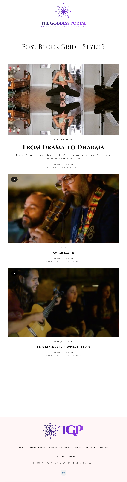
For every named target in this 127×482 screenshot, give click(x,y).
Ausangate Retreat (59, 447)
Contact (103, 447)
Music (64, 248)
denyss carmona (65, 164)
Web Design (67, 342)
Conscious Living (63, 140)
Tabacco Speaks (36, 447)
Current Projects (85, 447)
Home (21, 447)
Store (72, 457)
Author (60, 457)
